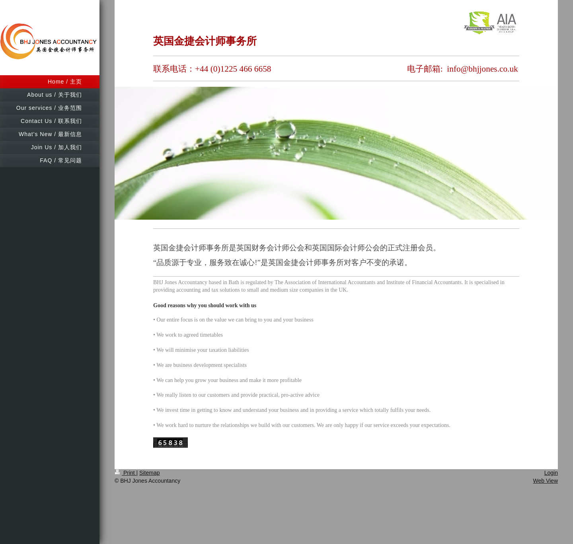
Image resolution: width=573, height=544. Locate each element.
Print (125, 473)
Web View (545, 481)
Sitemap (149, 473)
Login (551, 473)
